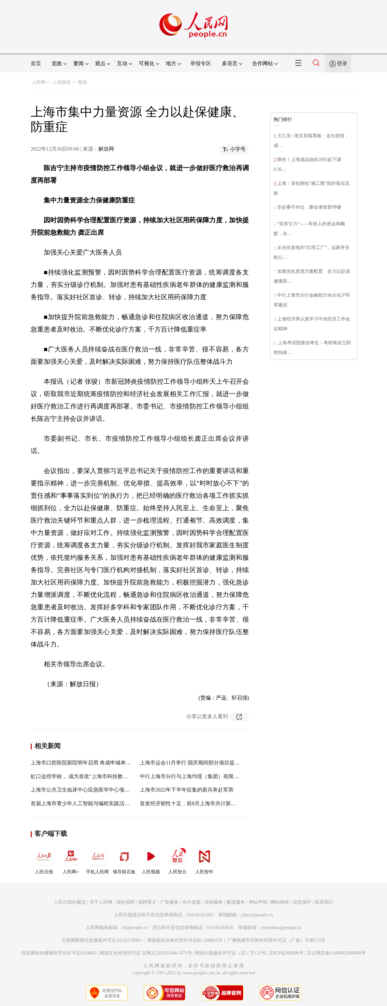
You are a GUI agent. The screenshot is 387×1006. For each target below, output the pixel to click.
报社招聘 (125, 902)
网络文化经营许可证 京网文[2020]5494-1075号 (146, 953)
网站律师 (280, 902)
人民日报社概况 (70, 902)
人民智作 (204, 859)
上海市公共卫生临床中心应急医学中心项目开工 (85, 789)
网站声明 (258, 902)
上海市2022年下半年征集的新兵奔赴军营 (187, 789)
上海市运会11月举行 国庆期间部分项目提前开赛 (195, 762)
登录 (342, 63)
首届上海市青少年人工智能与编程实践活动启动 (85, 803)
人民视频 (150, 859)
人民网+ (70, 859)
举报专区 (200, 63)
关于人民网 (101, 902)
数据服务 (236, 902)
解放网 (106, 149)
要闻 (82, 82)
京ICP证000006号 (286, 953)
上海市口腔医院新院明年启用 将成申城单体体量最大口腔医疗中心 (107, 762)
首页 (36, 63)
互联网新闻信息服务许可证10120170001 (101, 940)
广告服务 (169, 902)
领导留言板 (124, 859)
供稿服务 (214, 902)
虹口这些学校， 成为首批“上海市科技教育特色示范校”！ (96, 776)
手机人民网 (97, 859)
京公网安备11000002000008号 (336, 953)
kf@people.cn (135, 927)
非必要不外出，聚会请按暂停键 (309, 207)
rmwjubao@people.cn (281, 927)
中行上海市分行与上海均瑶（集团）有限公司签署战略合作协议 (213, 776)
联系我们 (324, 902)
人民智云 (177, 859)
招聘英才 (147, 902)
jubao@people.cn (257, 914)
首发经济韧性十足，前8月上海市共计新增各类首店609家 (205, 803)
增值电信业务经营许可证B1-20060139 (184, 940)
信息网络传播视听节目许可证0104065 (58, 953)
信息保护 (302, 902)
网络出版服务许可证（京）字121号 (230, 953)
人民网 (38, 82)
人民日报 (44, 859)
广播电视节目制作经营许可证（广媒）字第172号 (276, 940)
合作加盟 (191, 902)
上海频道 (61, 82)
